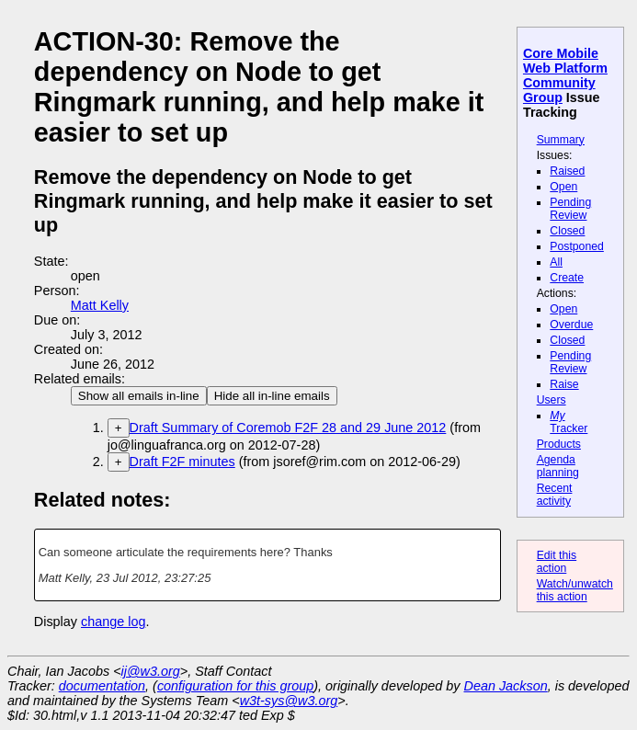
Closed (567, 230)
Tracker (568, 422)
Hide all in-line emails (272, 396)
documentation (102, 686)
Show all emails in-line (138, 396)
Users (551, 400)
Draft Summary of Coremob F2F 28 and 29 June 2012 (288, 427)
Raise (564, 384)
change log (113, 621)
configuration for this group (235, 686)
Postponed (577, 246)
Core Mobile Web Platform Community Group (565, 75)
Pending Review (570, 209)
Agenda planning (558, 466)
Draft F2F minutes (182, 461)
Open (563, 186)
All (556, 262)
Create (567, 277)
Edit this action (557, 562)
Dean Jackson (506, 686)
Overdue (571, 324)
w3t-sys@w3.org (289, 700)
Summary (561, 139)
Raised (567, 171)
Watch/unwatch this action (575, 590)
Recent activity (555, 495)
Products (559, 444)
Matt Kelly (100, 305)
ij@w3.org (150, 671)
